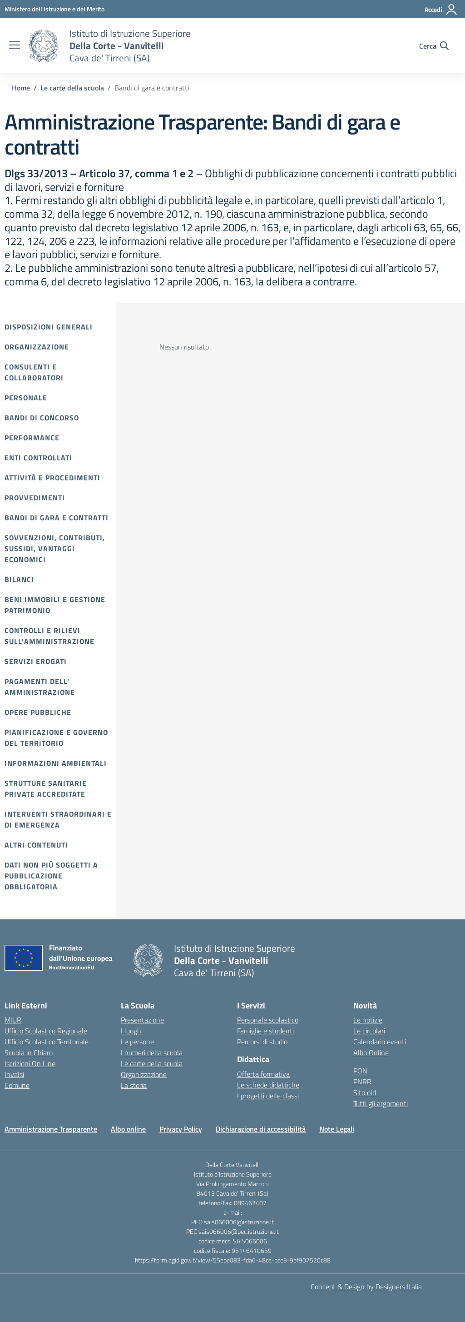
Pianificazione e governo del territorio (56, 737)
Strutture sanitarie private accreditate (46, 788)
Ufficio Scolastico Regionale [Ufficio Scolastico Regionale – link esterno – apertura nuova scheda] (46, 1030)
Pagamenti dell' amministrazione (40, 687)
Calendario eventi (379, 1041)
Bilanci (19, 579)
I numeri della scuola (152, 1052)
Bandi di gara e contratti (57, 517)
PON (360, 1070)
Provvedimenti (35, 497)
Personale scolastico (267, 1019)
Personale (26, 397)
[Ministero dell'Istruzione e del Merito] (54, 9)
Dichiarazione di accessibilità (261, 1128)
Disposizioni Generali (49, 326)
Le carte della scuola (152, 1063)
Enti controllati (38, 457)
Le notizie (367, 1019)
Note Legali (336, 1128)
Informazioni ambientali (56, 763)
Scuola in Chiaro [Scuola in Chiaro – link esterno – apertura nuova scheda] (29, 1052)
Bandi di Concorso (42, 417)
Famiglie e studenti (265, 1030)
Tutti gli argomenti (380, 1103)
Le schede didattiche (268, 1084)
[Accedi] (441, 9)
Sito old (364, 1092)
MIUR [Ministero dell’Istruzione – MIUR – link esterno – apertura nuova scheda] (13, 1019)
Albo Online (371, 1052)
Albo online (128, 1128)
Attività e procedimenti (52, 477)
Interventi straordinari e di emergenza (58, 819)
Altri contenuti (36, 844)
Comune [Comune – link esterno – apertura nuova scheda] (17, 1085)
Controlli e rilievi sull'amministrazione (49, 636)
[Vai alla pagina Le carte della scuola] (72, 87)
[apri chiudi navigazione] (14, 45)
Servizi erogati (36, 661)
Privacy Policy (180, 1128)
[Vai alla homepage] (43, 46)
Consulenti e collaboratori (34, 372)
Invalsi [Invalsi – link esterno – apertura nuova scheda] (14, 1074)
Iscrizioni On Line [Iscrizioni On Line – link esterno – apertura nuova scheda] (30, 1063)
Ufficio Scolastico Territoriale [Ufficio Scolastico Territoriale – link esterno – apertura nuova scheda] (47, 1041)
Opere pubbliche (38, 712)
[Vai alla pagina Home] (21, 87)
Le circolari (369, 1030)
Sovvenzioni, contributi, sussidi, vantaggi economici (55, 548)
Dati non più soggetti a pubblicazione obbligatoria (51, 875)
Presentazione (142, 1019)
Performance (32, 437)
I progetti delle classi (268, 1095)
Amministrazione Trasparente (51, 1128)
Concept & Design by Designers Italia (366, 1286)
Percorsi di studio (262, 1041)
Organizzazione (37, 346)
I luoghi (132, 1030)
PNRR (362, 1081)
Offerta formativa (263, 1073)
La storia (134, 1085)
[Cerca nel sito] (433, 46)
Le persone (137, 1041)
